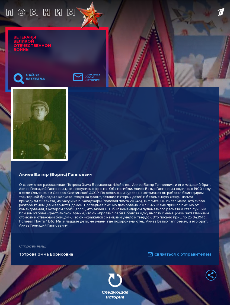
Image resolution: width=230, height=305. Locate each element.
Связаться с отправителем (182, 254)
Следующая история (115, 295)
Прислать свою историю (92, 77)
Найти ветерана (35, 77)
